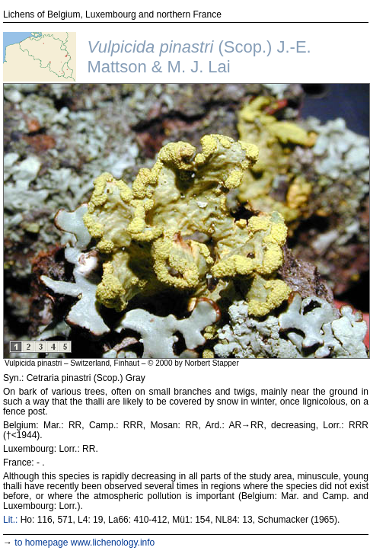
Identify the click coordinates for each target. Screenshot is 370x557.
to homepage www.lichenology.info (84, 542)
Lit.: (10, 519)
